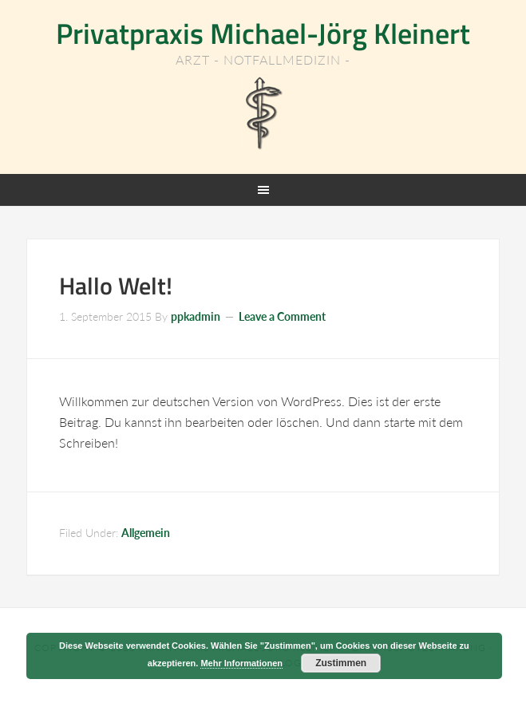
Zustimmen (340, 663)
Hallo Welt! (115, 285)
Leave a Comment (282, 316)
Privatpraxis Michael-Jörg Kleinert (263, 33)
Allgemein (145, 532)
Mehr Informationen (241, 663)
